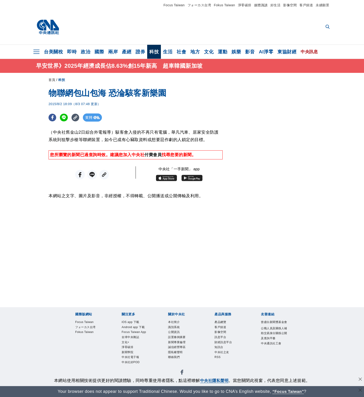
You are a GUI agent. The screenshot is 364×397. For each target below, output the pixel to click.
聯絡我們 (176, 365)
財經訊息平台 (226, 347)
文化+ (127, 359)
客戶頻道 (306, 5)
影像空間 (290, 5)
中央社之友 (224, 359)
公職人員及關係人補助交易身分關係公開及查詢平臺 (273, 344)
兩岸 (113, 51)
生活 (167, 51)
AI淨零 (266, 51)
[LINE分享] (64, 118)
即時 (72, 51)
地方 (195, 51)
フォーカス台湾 (199, 5)
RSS (218, 365)
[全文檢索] (328, 27)
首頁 (52, 80)
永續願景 (322, 5)
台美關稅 (53, 51)
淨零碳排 (244, 5)
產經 (126, 51)
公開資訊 (176, 335)
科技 (154, 51)
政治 (85, 51)
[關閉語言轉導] (360, 390)
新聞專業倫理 (180, 347)
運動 (222, 51)
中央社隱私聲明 (214, 380)
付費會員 (153, 155)
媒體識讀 (261, 5)
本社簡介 (176, 323)
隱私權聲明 (178, 359)
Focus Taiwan (174, 5)
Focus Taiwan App (134, 344)
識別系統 (176, 329)
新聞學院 (130, 372)
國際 (99, 51)
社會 (181, 51)
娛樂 (236, 51)
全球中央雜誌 (134, 353)
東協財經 (286, 51)
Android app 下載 (135, 332)
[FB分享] (53, 118)
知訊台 (220, 353)
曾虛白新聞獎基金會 (273, 326)
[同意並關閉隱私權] (360, 380)
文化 (209, 51)
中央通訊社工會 (273, 363)
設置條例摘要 (180, 341)
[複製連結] (76, 118)
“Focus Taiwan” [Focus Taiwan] (288, 391)
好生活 (275, 5)
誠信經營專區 (180, 353)
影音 (250, 51)
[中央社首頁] (48, 27)
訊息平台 (222, 341)
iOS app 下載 (134, 323)
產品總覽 (222, 323)
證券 (140, 51)
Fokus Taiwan (224, 5)
